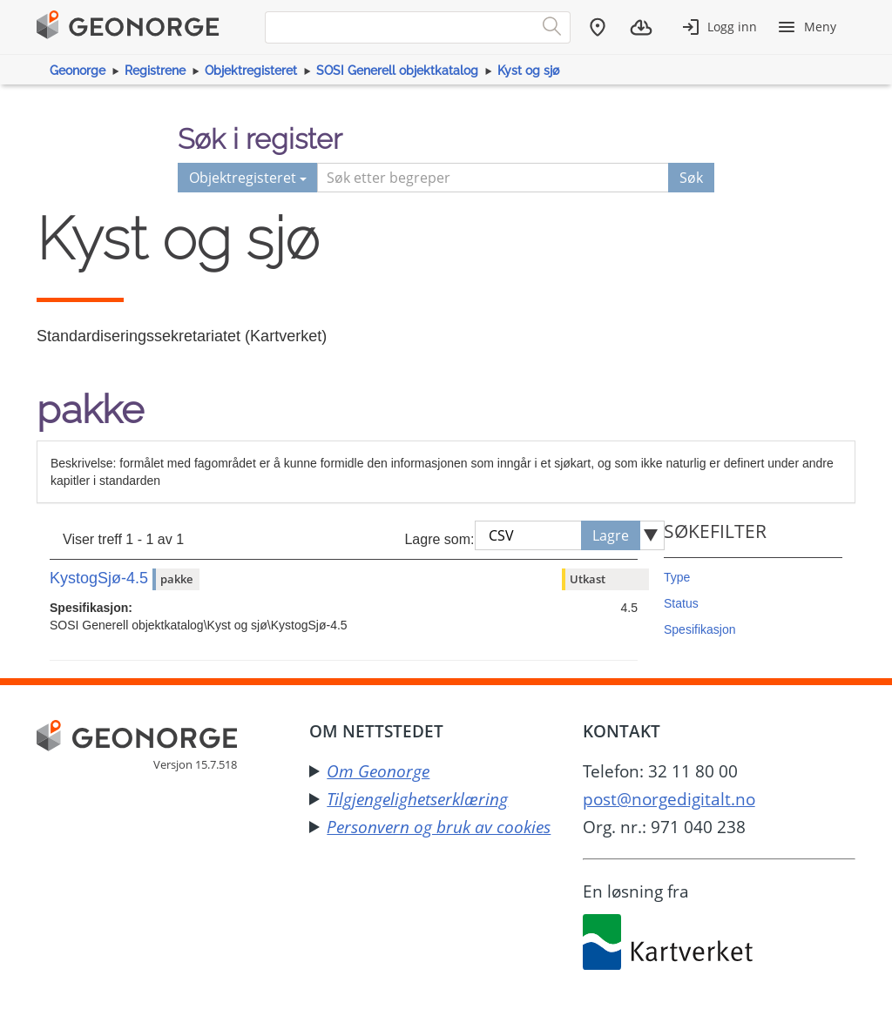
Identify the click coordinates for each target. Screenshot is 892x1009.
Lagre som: (439, 539)
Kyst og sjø (528, 70)
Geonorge (77, 70)
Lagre (610, 535)
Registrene (155, 70)
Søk (691, 177)
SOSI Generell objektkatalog (397, 70)
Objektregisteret (251, 70)
